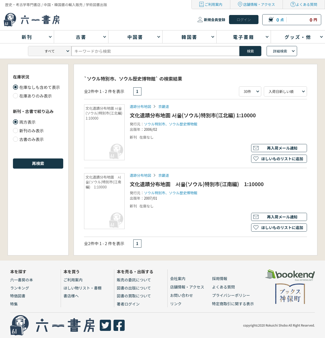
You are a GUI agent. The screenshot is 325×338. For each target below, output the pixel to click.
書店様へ (71, 295)
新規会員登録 (214, 19)
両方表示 (27, 122)
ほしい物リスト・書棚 (82, 288)
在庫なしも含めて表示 (39, 87)
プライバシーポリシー (231, 295)
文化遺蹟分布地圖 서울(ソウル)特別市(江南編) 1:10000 (197, 184)
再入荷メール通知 (282, 148)
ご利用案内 (213, 4)
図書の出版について (134, 288)
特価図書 (17, 295)
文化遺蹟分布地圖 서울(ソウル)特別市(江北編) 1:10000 (193, 115)
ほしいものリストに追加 (282, 158)
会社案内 (177, 278)
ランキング (19, 288)
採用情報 (219, 278)
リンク (176, 303)
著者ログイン (128, 304)
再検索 (38, 163)
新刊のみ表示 (31, 130)
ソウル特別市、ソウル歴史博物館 (170, 123)
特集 (14, 304)
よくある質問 (306, 4)
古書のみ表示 (31, 139)
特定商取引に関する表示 (233, 303)
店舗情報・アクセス (259, 4)
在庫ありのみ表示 (35, 96)
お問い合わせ (181, 295)
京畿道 (163, 106)
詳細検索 (280, 51)
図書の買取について (134, 295)
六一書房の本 (21, 279)
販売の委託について (134, 279)
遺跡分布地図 (140, 106)
